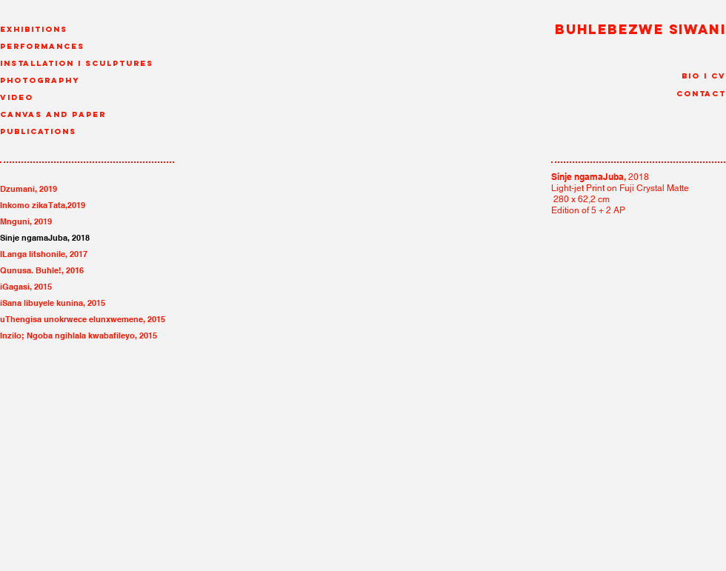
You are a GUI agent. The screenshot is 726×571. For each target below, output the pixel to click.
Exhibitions (33, 29)
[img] (465, 318)
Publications (38, 131)
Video (16, 97)
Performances (42, 46)
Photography (40, 80)
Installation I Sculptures (76, 63)
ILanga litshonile (32, 254)
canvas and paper (53, 114)
